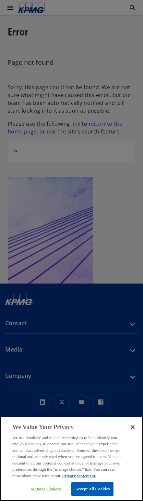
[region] (71, 459)
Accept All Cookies (92, 488)
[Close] (132, 427)
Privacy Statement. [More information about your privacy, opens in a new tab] (79, 475)
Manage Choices (45, 488)
